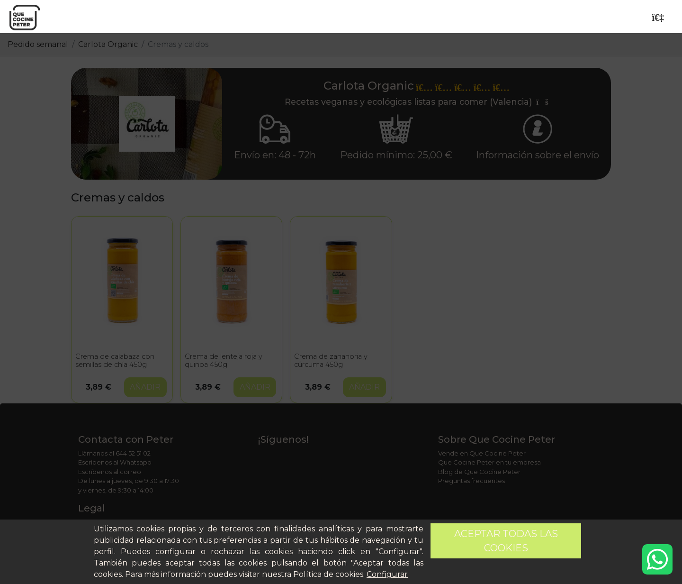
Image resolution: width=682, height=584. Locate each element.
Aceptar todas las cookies (506, 541)
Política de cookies (328, 574)
